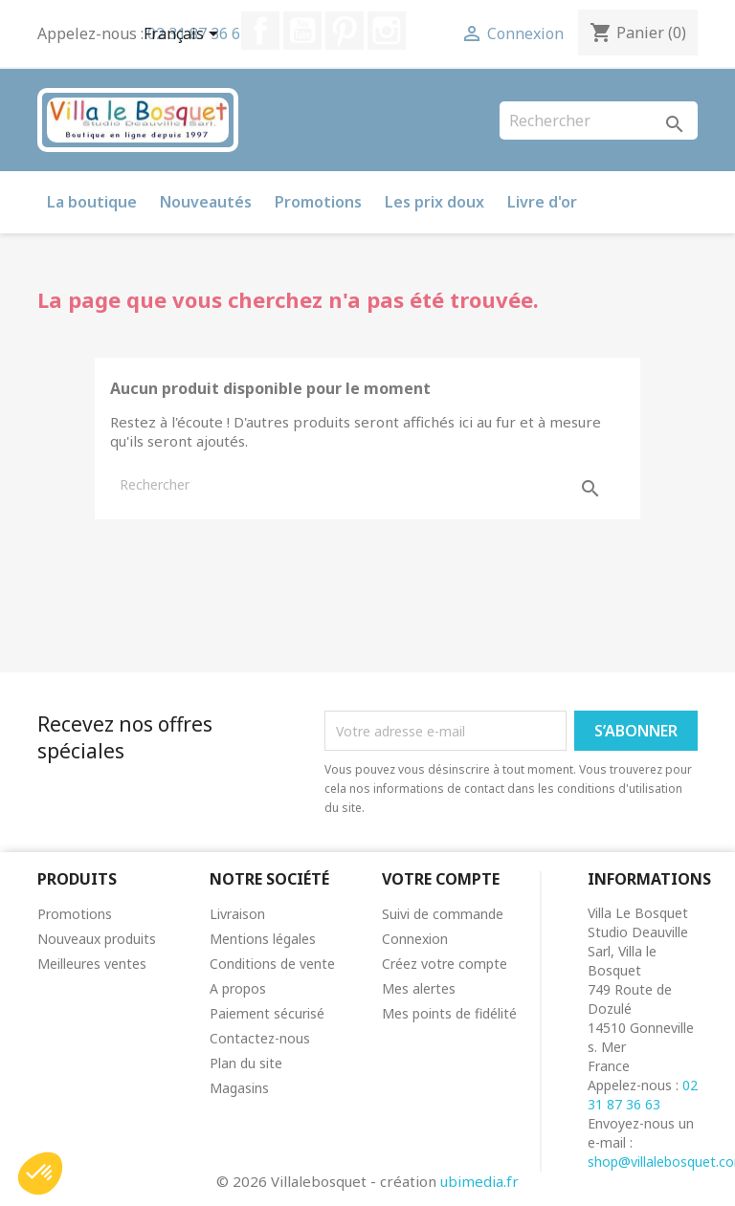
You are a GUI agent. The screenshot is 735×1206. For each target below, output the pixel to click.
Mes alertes (419, 988)
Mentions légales (263, 939)
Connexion (415, 939)
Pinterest (344, 30)
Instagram (387, 30)
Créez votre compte (444, 963)
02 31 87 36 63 (643, 1094)
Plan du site (246, 1063)
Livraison (237, 914)
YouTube (302, 30)
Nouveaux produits (96, 939)
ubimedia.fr (479, 1181)
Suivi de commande (442, 914)
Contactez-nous (260, 1038)
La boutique (92, 201)
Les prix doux (434, 201)
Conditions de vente (272, 963)
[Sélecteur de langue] (184, 35)
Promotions (318, 201)
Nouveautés (206, 201)
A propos (238, 988)
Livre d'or (542, 201)
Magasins (239, 1088)
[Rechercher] (599, 120)
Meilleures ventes (91, 963)
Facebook (260, 30)
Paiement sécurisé (267, 1013)
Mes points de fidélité (449, 1013)
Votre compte (441, 878)
